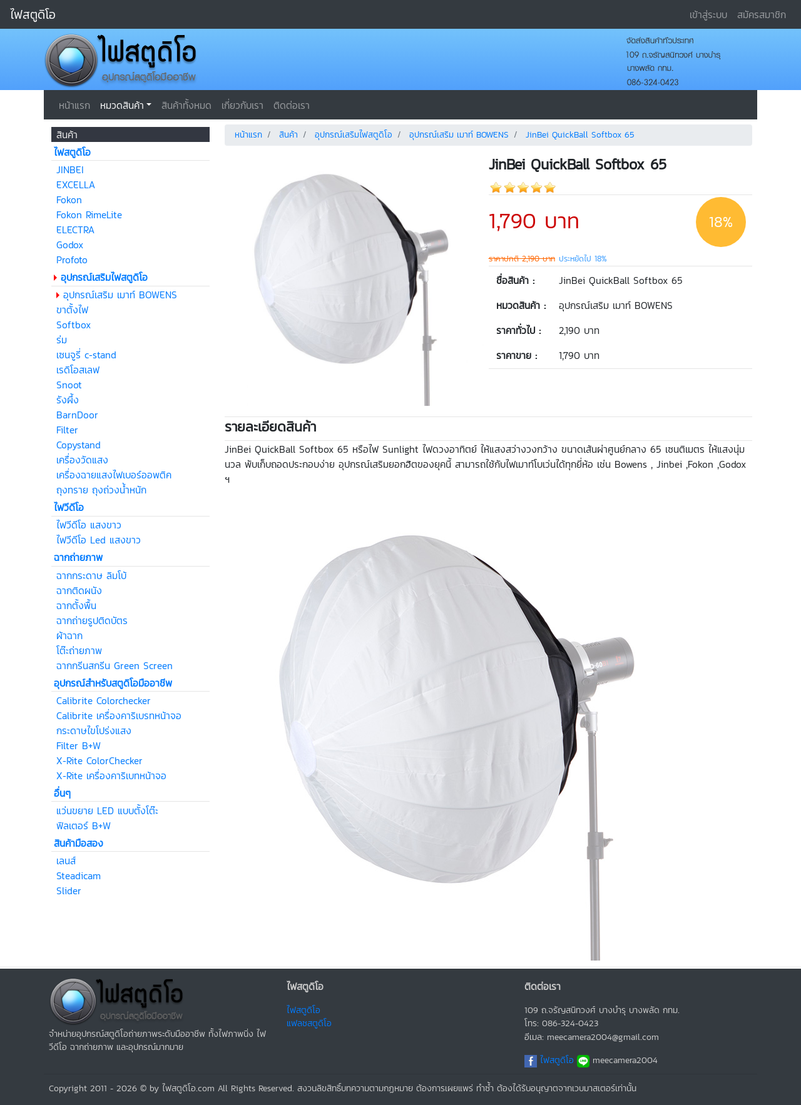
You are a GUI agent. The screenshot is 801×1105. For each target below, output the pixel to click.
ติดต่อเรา (291, 105)
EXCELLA (75, 184)
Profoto (72, 259)
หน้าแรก (74, 105)
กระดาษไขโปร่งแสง (93, 730)
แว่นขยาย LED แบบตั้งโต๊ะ (107, 810)
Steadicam (78, 875)
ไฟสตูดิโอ (33, 14)
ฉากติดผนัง (79, 590)
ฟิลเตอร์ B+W (83, 825)
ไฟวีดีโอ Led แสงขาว (98, 539)
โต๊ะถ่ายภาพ (79, 650)
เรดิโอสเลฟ (77, 369)
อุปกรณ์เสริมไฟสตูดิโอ (353, 134)
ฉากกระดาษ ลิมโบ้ (91, 575)
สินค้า (288, 134)
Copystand (78, 444)
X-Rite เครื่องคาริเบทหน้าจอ (111, 775)
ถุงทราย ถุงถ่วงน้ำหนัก (101, 489)
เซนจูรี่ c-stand (86, 354)
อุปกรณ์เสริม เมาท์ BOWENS (120, 294)
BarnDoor (77, 414)
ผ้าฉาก (69, 635)
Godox (69, 244)
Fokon (69, 199)
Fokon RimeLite (89, 214)
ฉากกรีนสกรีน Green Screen (114, 665)
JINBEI (70, 169)
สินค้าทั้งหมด (186, 105)
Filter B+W (78, 745)
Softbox (73, 324)
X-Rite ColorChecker (99, 760)
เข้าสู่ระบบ (708, 14)
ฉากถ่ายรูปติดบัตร (92, 620)
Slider (68, 890)
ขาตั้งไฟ (72, 309)
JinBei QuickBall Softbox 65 (580, 134)
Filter (67, 429)
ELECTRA (75, 229)
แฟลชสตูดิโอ (309, 1023)
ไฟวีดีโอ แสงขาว (88, 524)
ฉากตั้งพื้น (76, 605)
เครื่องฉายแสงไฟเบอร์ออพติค (113, 474)
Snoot (69, 384)
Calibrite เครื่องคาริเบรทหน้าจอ (118, 715)
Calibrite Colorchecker (103, 700)
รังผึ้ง (67, 399)
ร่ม (61, 339)
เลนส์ (66, 860)
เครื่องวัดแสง (82, 459)
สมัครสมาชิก (761, 14)
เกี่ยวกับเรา (242, 105)
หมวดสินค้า (122, 105)
